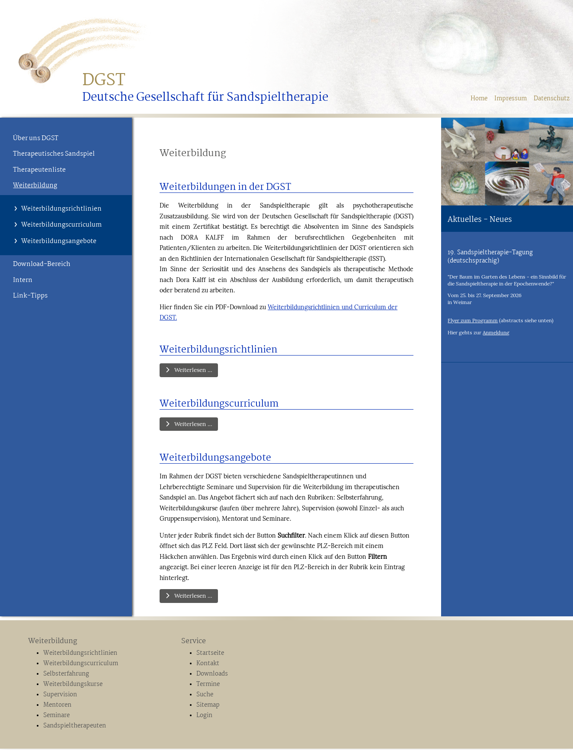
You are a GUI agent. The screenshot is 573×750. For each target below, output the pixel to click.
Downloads (212, 675)
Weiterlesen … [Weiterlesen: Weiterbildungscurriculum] (190, 425)
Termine (208, 686)
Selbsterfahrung (66, 675)
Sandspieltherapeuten (74, 727)
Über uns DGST (35, 138)
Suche (204, 696)
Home (479, 98)
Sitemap (208, 707)
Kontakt (207, 665)
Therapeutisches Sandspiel (54, 154)
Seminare (56, 717)
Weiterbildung (35, 185)
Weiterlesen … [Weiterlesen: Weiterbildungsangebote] (190, 597)
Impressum (510, 98)
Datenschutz (552, 98)
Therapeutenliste (39, 170)
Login (204, 717)
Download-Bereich (41, 264)
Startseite (210, 655)
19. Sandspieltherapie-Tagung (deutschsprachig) (490, 257)
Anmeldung (496, 332)
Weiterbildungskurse (72, 686)
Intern (22, 280)
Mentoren (57, 707)
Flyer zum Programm (473, 320)
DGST (103, 80)
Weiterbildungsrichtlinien (61, 209)
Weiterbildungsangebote (58, 241)
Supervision (60, 696)
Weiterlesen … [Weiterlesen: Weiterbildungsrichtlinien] (190, 370)
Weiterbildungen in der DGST (225, 187)
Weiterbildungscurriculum (61, 225)
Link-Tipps (30, 296)
